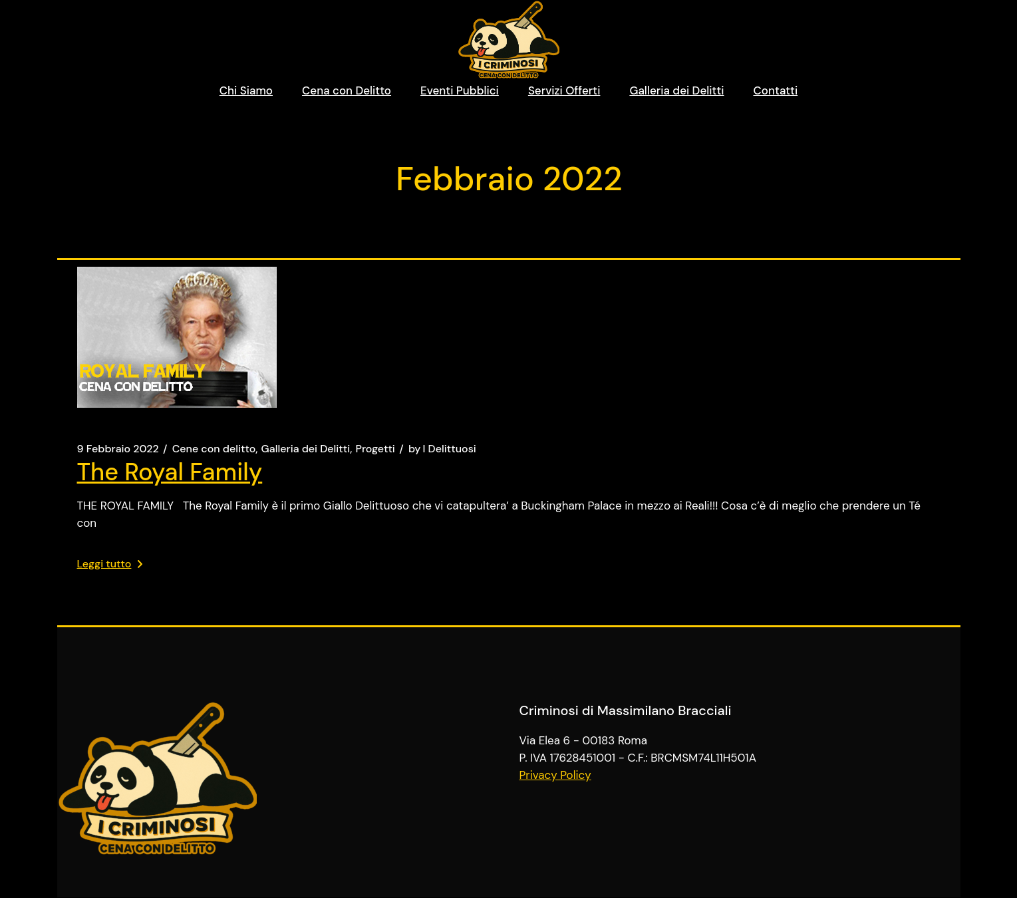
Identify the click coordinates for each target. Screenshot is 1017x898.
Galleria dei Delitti (306, 449)
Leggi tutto (110, 564)
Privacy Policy (555, 775)
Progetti (375, 449)
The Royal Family (170, 472)
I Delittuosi (442, 449)
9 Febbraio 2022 (118, 449)
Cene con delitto (214, 449)
